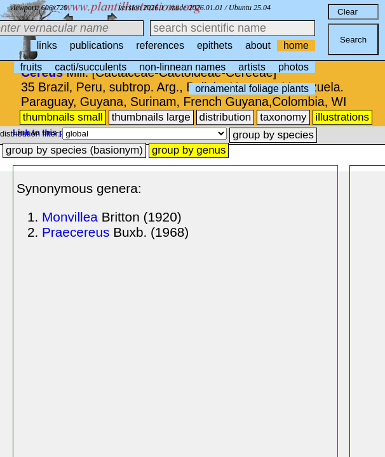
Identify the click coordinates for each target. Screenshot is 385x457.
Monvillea (70, 216)
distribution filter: (31, 133)
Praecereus (75, 232)
